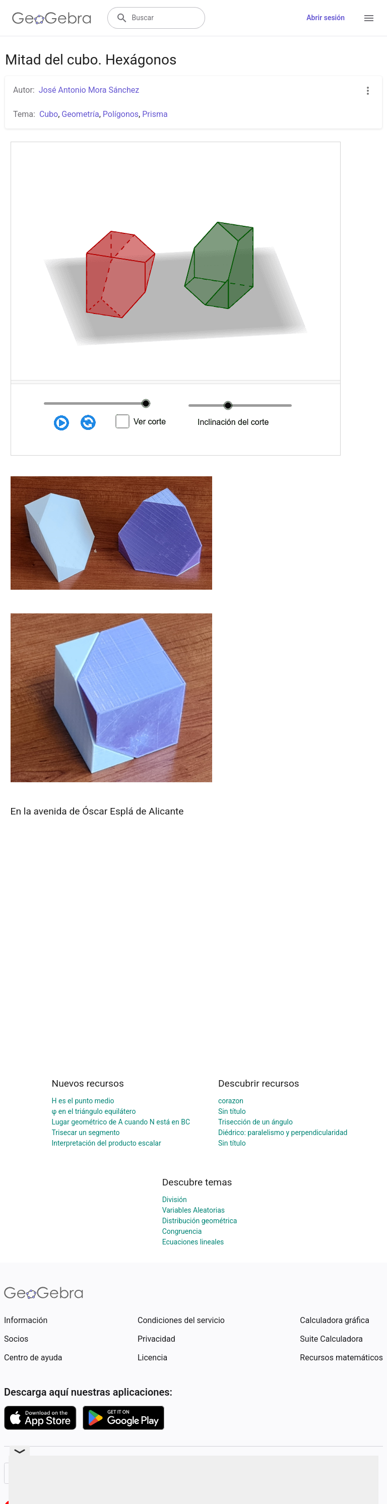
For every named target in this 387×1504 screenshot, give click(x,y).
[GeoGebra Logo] (51, 18)
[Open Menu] (369, 18)
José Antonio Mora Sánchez (89, 90)
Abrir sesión (325, 18)
